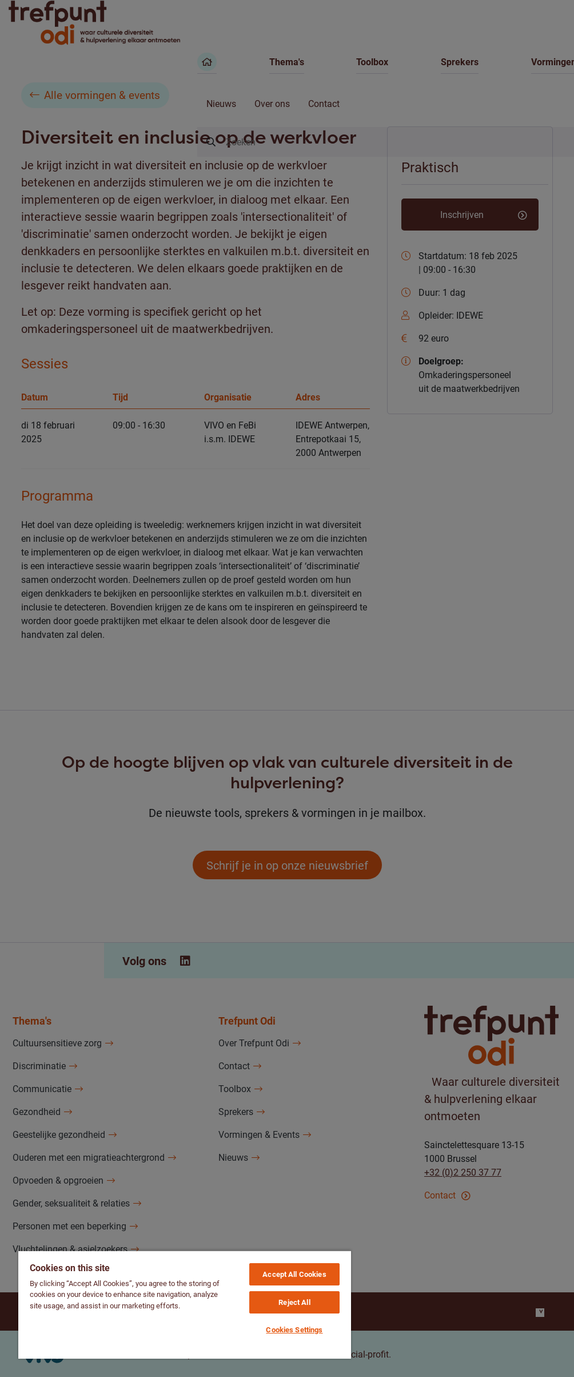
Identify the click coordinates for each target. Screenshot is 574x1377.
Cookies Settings (294, 1329)
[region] (184, 1304)
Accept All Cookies (294, 1274)
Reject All (294, 1302)
